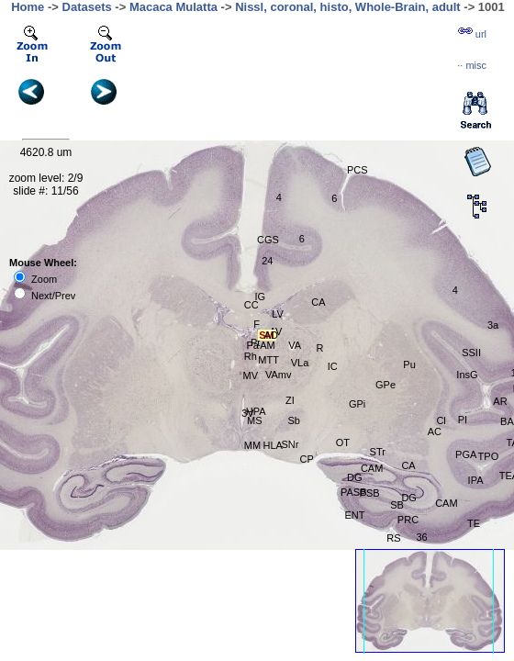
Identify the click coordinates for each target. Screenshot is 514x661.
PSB (370, 493)
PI (462, 419)
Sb (294, 420)
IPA (476, 480)
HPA (256, 411)
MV (251, 375)
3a (492, 324)
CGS (268, 239)
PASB (354, 492)
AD (271, 335)
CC (251, 304)
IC (333, 366)
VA (294, 345)
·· (471, 65)
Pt (255, 342)
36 (422, 537)
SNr (289, 444)
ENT (354, 515)
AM (267, 345)
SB (397, 504)
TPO (488, 456)
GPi (357, 403)
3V (247, 413)
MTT (268, 359)
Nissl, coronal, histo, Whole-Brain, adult (348, 7)
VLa (300, 362)
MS (255, 420)
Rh (250, 356)
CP (306, 459)
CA (318, 302)
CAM (446, 503)
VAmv (278, 374)
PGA (465, 454)
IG (259, 296)
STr (378, 451)
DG (409, 497)
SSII (471, 352)
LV (278, 313)
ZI (290, 400)
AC (434, 431)
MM (252, 445)
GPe (385, 384)
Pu (409, 364)
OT (343, 442)
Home (27, 7)
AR (500, 401)
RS (393, 537)
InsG (466, 374)
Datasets (87, 7)
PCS (357, 169)
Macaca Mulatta (173, 7)
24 (267, 260)
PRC (408, 519)
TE (473, 523)
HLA (272, 445)
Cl (440, 420)
